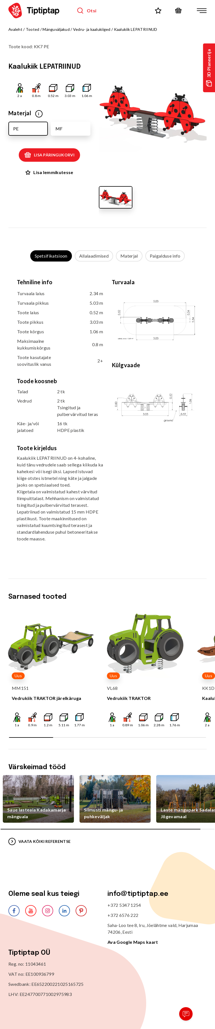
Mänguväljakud (56, 29)
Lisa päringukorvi (49, 155)
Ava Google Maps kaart (133, 942)
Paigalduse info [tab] (165, 255)
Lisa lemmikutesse (49, 172)
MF (58, 128)
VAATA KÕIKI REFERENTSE (39, 841)
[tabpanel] (107, 414)
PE (15, 128)
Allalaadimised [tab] (94, 255)
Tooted (32, 29)
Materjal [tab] (129, 255)
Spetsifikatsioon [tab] (51, 255)
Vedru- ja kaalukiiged (92, 29)
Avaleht (15, 29)
